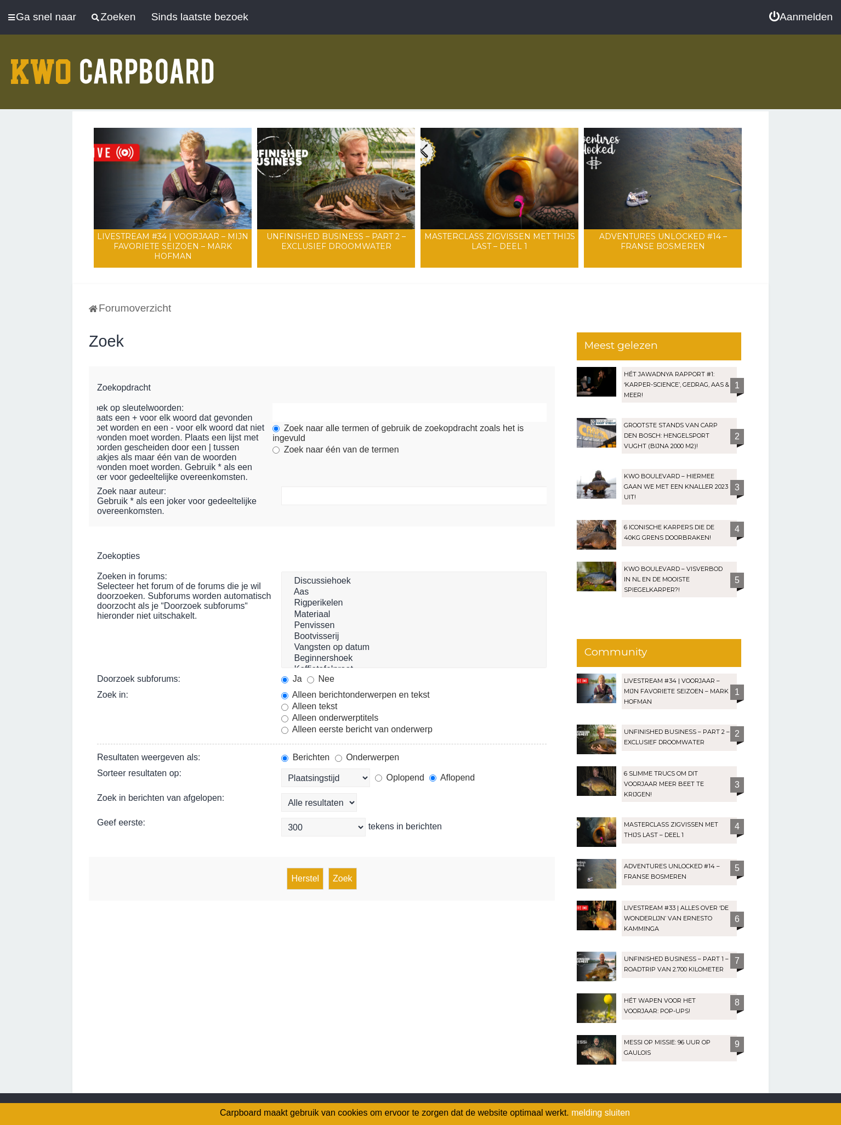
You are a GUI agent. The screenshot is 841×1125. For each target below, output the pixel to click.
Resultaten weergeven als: (149, 757)
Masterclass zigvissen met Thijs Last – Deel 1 (499, 241)
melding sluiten (600, 1112)
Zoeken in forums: (132, 576)
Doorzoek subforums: (138, 678)
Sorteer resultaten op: (139, 773)
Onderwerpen (367, 757)
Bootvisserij (414, 636)
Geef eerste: (121, 822)
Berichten (305, 757)
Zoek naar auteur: (131, 491)
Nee (320, 678)
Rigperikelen (414, 603)
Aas (414, 592)
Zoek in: (112, 694)
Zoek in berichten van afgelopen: (160, 797)
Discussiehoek (414, 581)
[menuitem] (801, 17)
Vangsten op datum (414, 647)
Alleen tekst (309, 706)
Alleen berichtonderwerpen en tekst (355, 694)
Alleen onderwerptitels (329, 717)
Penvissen (414, 625)
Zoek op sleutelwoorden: (136, 407)
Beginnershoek (414, 658)
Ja (291, 678)
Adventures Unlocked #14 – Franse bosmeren (663, 241)
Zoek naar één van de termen (335, 449)
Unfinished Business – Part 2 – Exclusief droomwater (336, 241)
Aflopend (452, 777)
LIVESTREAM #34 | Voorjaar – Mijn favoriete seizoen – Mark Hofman (172, 246)
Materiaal (414, 614)
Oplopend (399, 777)
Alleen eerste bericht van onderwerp (357, 729)
